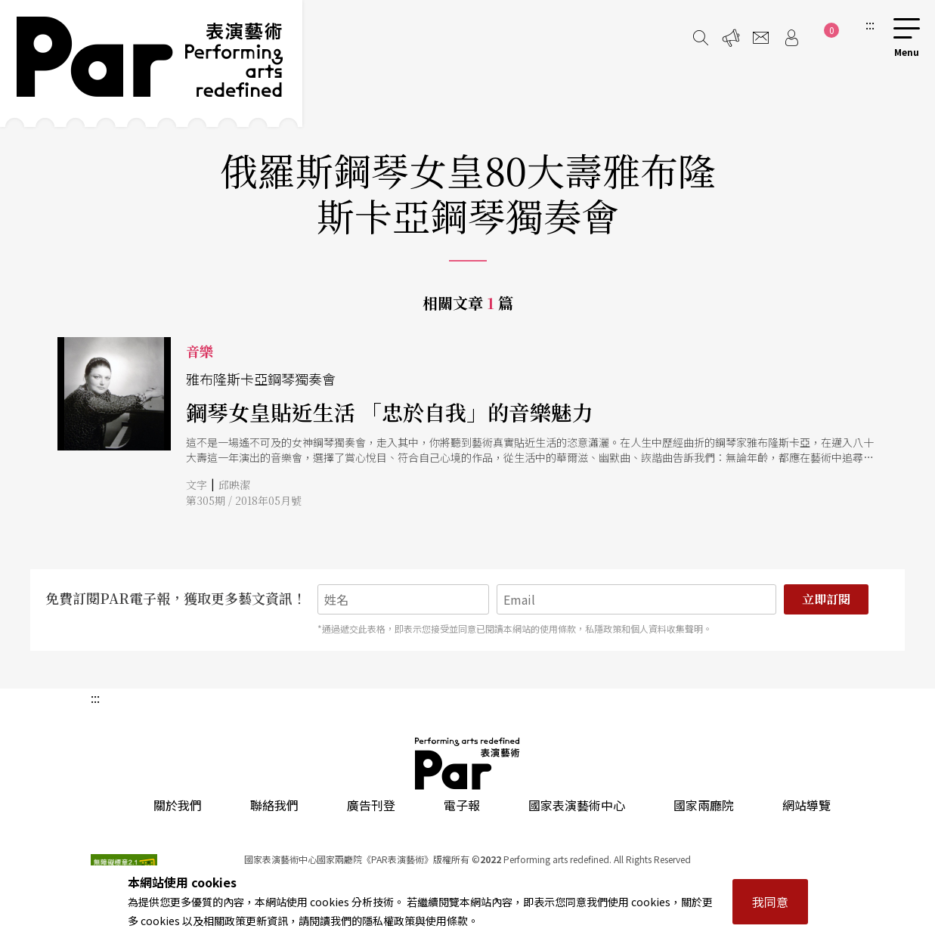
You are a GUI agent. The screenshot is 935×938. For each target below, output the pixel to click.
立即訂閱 (826, 599)
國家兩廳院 (703, 805)
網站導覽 (806, 805)
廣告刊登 (371, 805)
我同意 (770, 902)
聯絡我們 (274, 805)
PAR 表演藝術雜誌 (468, 763)
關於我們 (177, 805)
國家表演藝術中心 (576, 805)
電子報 (462, 805)
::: (870, 24)
